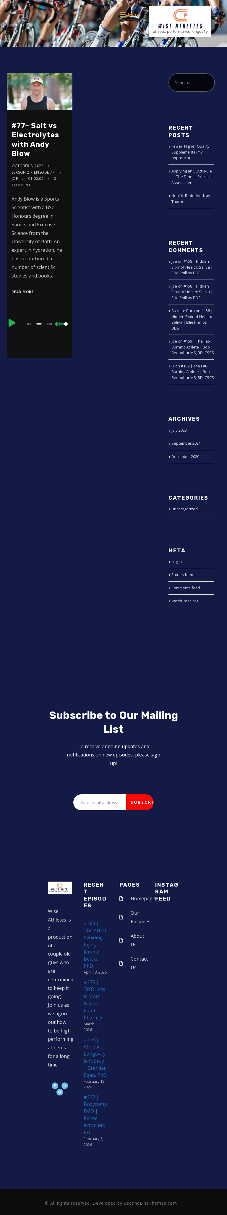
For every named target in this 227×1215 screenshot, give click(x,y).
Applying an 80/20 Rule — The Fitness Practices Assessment (192, 176)
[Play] (12, 323)
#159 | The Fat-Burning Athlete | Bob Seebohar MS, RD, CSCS (192, 346)
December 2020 (185, 456)
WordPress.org (184, 601)
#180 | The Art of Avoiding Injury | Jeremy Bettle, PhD (95, 944)
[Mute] (58, 324)
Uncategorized (184, 509)
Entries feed (182, 574)
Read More (23, 291)
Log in (176, 561)
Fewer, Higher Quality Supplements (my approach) (190, 151)
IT (172, 366)
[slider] (39, 324)
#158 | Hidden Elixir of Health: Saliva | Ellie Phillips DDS (192, 267)
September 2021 (186, 443)
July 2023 (179, 430)
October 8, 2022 (28, 165)
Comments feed (185, 587)
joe (15, 178)
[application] (40, 324)
